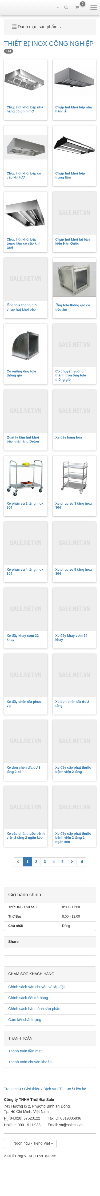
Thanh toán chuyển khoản (29, 1062)
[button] (55, 7)
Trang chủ (12, 1089)
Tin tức (65, 1089)
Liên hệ (80, 1089)
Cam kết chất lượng (24, 1019)
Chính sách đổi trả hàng (28, 998)
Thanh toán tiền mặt (25, 1051)
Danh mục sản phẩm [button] (36, 27)
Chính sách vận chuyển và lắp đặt (36, 987)
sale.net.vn (13, 7)
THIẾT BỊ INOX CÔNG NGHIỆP (49, 47)
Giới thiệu (32, 1089)
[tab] (50, 27)
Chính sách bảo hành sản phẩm (34, 1009)
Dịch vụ (50, 1089)
